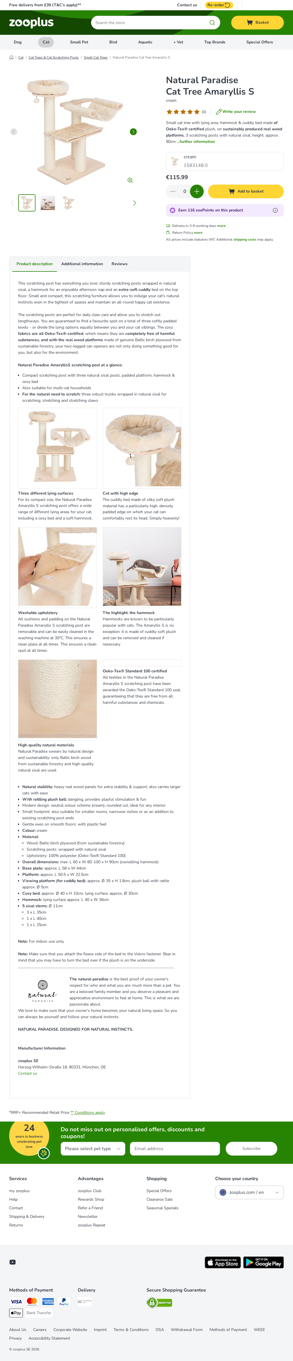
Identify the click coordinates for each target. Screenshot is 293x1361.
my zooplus (19, 1191)
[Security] (159, 1303)
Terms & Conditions (131, 1329)
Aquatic (145, 42)
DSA (160, 1329)
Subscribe (251, 1148)
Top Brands (214, 42)
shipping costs (244, 239)
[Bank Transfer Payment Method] (39, 1313)
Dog (17, 42)
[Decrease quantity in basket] (173, 191)
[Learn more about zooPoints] (275, 210)
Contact (16, 1208)
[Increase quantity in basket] (197, 191)
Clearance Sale (159, 1199)
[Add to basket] (246, 191)
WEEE (259, 1329)
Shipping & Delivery (26, 1216)
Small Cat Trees (96, 57)
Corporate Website (70, 1329)
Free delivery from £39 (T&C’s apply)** (45, 5)
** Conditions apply (87, 1112)
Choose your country (236, 1179)
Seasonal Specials (162, 1208)
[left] (13, 131)
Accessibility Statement (49, 1338)
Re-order (219, 5)
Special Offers (259, 42)
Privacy (15, 1338)
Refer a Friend (90, 1208)
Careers (40, 1329)
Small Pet (79, 42)
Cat (46, 42)
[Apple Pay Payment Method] (16, 1314)
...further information (196, 141)
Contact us (187, 5)
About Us (17, 1329)
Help (13, 1199)
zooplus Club (89, 1191)
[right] (133, 131)
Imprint (100, 1329)
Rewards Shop (91, 1199)
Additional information (82, 264)
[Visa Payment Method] (16, 1302)
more (221, 225)
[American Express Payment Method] (48, 1302)
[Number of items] (184, 191)
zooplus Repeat (91, 1225)
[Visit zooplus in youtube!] (12, 1262)
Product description (35, 264)
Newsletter (88, 1216)
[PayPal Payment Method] (64, 1302)
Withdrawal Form (187, 1329)
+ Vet (178, 42)
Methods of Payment (228, 1329)
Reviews (120, 264)
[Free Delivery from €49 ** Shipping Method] (85, 1302)
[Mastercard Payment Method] (32, 1302)
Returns (16, 1225)
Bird (113, 42)
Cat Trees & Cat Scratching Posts (54, 57)
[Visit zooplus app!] (223, 1267)
